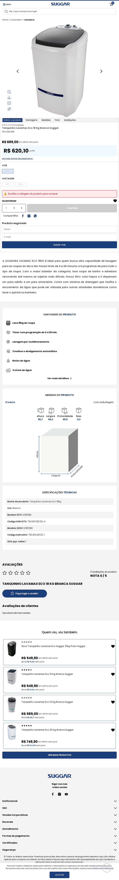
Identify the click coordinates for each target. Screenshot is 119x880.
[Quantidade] (14, 208)
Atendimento (10, 828)
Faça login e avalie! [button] (24, 593)
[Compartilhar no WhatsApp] (35, 215)
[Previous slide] (17, 71)
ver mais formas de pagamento (17, 158)
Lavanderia (16, 19)
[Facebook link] (52, 794)
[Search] (6, 11)
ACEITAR (59, 874)
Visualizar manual (9, 103)
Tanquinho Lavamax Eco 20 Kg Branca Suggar (48, 729)
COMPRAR (72, 208)
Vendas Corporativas (15, 815)
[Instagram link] (29, 215)
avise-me (59, 245)
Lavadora (29, 19)
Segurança (8, 849)
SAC (4, 808)
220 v (20, 184)
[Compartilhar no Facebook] (22, 215)
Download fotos (9, 97)
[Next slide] (101, 71)
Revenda (7, 821)
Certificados (9, 842)
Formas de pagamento (16, 835)
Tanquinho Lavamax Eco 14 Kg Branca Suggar (47, 701)
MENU (7, 4)
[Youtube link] (66, 794)
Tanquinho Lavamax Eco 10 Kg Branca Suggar (47, 674)
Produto (10, 402)
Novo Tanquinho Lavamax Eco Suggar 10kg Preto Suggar (53, 646)
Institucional (9, 801)
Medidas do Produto (9, 109)
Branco (7, 171)
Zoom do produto (9, 92)
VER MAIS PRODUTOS (59, 755)
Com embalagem (104, 402)
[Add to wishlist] (115, 201)
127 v (8, 184)
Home (5, 19)
